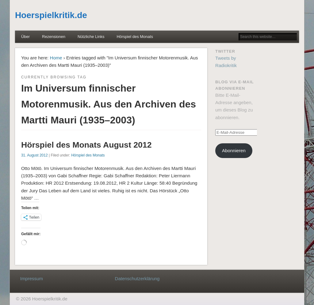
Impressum (31, 278)
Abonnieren (234, 150)
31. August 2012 (34, 155)
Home (56, 57)
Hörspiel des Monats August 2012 (86, 144)
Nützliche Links (91, 36)
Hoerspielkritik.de (51, 15)
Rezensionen (53, 36)
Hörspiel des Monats (135, 36)
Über (25, 36)
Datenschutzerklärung (137, 278)
